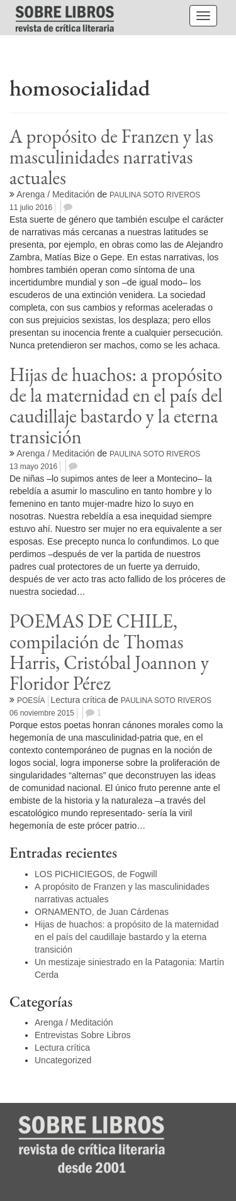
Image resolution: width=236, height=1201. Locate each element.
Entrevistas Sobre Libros (83, 1035)
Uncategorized (63, 1060)
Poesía (31, 700)
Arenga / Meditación (55, 194)
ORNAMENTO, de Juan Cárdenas (102, 912)
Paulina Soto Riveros (155, 195)
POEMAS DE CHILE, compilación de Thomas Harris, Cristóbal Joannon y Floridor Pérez (109, 652)
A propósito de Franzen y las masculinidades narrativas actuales (111, 157)
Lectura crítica (78, 700)
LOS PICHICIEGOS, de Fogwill (96, 874)
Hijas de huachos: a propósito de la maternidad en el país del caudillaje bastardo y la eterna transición (116, 405)
